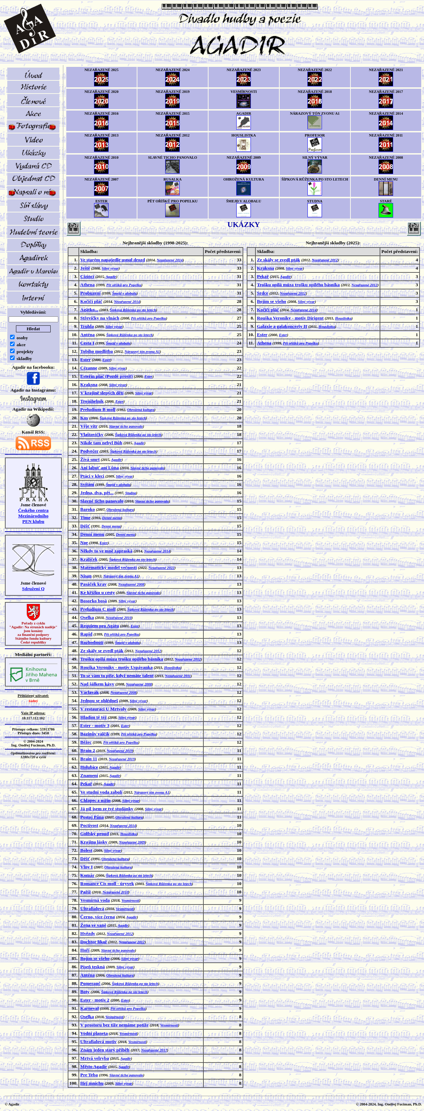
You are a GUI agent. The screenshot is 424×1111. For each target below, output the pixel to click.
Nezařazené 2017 (154, 1050)
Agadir (110, 277)
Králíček (88, 559)
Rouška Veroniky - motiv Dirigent (290, 318)
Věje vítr (88, 426)
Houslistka (172, 668)
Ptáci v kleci (92, 476)
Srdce (262, 293)
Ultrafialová (92, 908)
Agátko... (89, 309)
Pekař (86, 783)
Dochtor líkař (93, 941)
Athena (87, 284)
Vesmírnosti (130, 900)
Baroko (87, 509)
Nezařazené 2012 (148, 651)
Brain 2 (87, 750)
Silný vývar (110, 268)
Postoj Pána (92, 817)
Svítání (87, 484)
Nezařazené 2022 (162, 568)
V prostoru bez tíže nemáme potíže (114, 1024)
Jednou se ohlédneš (99, 700)
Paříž (85, 891)
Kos (84, 417)
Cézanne (88, 367)
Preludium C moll (98, 609)
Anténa (87, 334)
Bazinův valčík (94, 733)
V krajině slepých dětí (102, 392)
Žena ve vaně (93, 925)
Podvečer (89, 451)
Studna (130, 493)
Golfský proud (94, 833)
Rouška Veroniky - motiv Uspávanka (116, 667)
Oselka (87, 617)
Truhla (87, 326)
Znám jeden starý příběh (104, 1049)
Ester (85, 359)
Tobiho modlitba (96, 351)
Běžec (86, 742)
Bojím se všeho (94, 958)
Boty (85, 991)
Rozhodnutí (91, 642)
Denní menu (111, 518)
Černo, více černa (97, 916)
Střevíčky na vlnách (99, 318)
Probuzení (90, 293)
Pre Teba (88, 1074)
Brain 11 (88, 758)
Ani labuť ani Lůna (99, 467)
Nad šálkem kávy (97, 683)
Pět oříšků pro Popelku (123, 285)
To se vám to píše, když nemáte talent (116, 675)
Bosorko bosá (93, 600)
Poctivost (89, 825)
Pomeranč (90, 983)
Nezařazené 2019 (120, 751)
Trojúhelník (92, 401)
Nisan (86, 575)
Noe (84, 542)
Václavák (89, 692)
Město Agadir (93, 1066)
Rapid (86, 634)
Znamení (89, 775)
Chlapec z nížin (95, 800)
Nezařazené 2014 (170, 260)
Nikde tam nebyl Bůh (101, 442)
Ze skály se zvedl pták (101, 650)
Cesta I (87, 342)
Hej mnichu (91, 1083)
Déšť (85, 525)
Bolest (86, 850)
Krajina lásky (93, 842)
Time (85, 517)
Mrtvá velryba (94, 1058)
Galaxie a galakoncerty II (282, 326)
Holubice (89, 767)
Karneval (89, 1008)
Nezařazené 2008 (131, 584)
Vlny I (86, 866)
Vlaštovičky (91, 434)
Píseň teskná (92, 966)
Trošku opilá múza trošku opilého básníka (121, 659)
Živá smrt (90, 459)
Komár (87, 875)
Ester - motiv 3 (94, 725)
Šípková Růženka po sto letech (133, 310)
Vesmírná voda (95, 900)
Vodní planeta (94, 1033)
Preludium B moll (97, 409)
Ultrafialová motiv (98, 1041)
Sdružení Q (33, 588)
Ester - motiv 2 (94, 1000)
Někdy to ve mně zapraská (106, 550)
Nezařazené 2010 (118, 618)
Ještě (85, 268)
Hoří (85, 950)
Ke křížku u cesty (97, 592)
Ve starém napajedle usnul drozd (112, 259)
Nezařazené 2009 (132, 842)
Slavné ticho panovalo (126, 426)
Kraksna (88, 384)
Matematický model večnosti (108, 567)
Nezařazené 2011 (178, 676)
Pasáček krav (93, 584)
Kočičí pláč (91, 301)
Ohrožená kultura (140, 410)
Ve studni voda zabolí (101, 792)
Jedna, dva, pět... (96, 492)
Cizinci (87, 276)
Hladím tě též (93, 717)
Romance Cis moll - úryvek (107, 883)
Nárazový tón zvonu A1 (142, 351)
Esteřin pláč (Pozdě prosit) (106, 376)
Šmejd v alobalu (124, 293)
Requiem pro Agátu (99, 625)
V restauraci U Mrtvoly (103, 708)
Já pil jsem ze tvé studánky (106, 808)
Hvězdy (87, 933)
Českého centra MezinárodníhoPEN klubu (33, 516)
